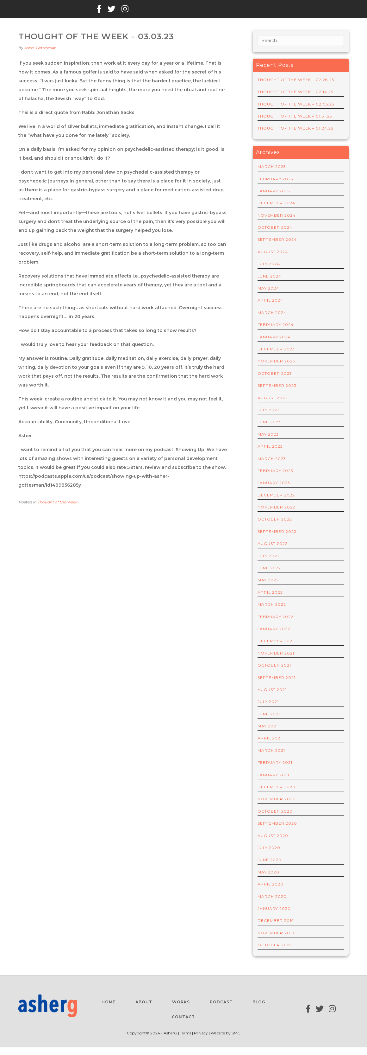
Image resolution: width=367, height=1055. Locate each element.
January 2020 (274, 916)
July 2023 (269, 417)
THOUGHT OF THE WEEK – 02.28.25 (296, 87)
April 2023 (270, 453)
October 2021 (274, 672)
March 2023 (272, 466)
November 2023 (276, 369)
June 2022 (269, 575)
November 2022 (276, 514)
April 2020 (270, 891)
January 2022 (274, 636)
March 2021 (271, 758)
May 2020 (268, 879)
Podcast (130, 12)
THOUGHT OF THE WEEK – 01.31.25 (295, 123)
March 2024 (272, 320)
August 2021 (272, 697)
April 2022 (270, 600)
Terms (186, 1041)
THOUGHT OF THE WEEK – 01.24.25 (295, 136)
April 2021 (270, 746)
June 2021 (269, 721)
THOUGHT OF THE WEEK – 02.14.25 (295, 99)
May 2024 (268, 295)
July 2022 (269, 563)
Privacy (201, 1041)
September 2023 (277, 393)
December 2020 (276, 794)
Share (158, 12)
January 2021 (273, 782)
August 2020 (273, 843)
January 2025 (274, 198)
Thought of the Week (57, 509)
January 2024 (274, 344)
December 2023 (276, 356)
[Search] (301, 48)
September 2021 (276, 685)
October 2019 (274, 952)
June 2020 (270, 867)
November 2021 (276, 660)
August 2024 (273, 259)
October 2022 (275, 527)
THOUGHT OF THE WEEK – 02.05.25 (296, 111)
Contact (187, 12)
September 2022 (277, 539)
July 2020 (269, 855)
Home (25, 12)
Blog (75, 12)
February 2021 (275, 770)
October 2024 (275, 235)
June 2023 (269, 429)
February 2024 (276, 332)
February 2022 (275, 624)
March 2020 (272, 904)
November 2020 (277, 806)
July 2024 (269, 271)
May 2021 (268, 733)
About (50, 12)
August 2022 (273, 551)
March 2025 (272, 174)
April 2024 (270, 308)
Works (100, 12)
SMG (236, 1041)
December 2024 (276, 210)
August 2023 (273, 405)
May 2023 (268, 441)
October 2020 (275, 818)
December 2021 (276, 648)
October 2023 (275, 381)
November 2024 (276, 223)
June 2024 (269, 283)
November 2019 (276, 940)
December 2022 (276, 502)
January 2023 (274, 490)
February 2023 (275, 478)
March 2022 (272, 612)
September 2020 (277, 830)
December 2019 (276, 928)
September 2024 (277, 247)
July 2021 (268, 709)
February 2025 (275, 186)
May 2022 (268, 587)
